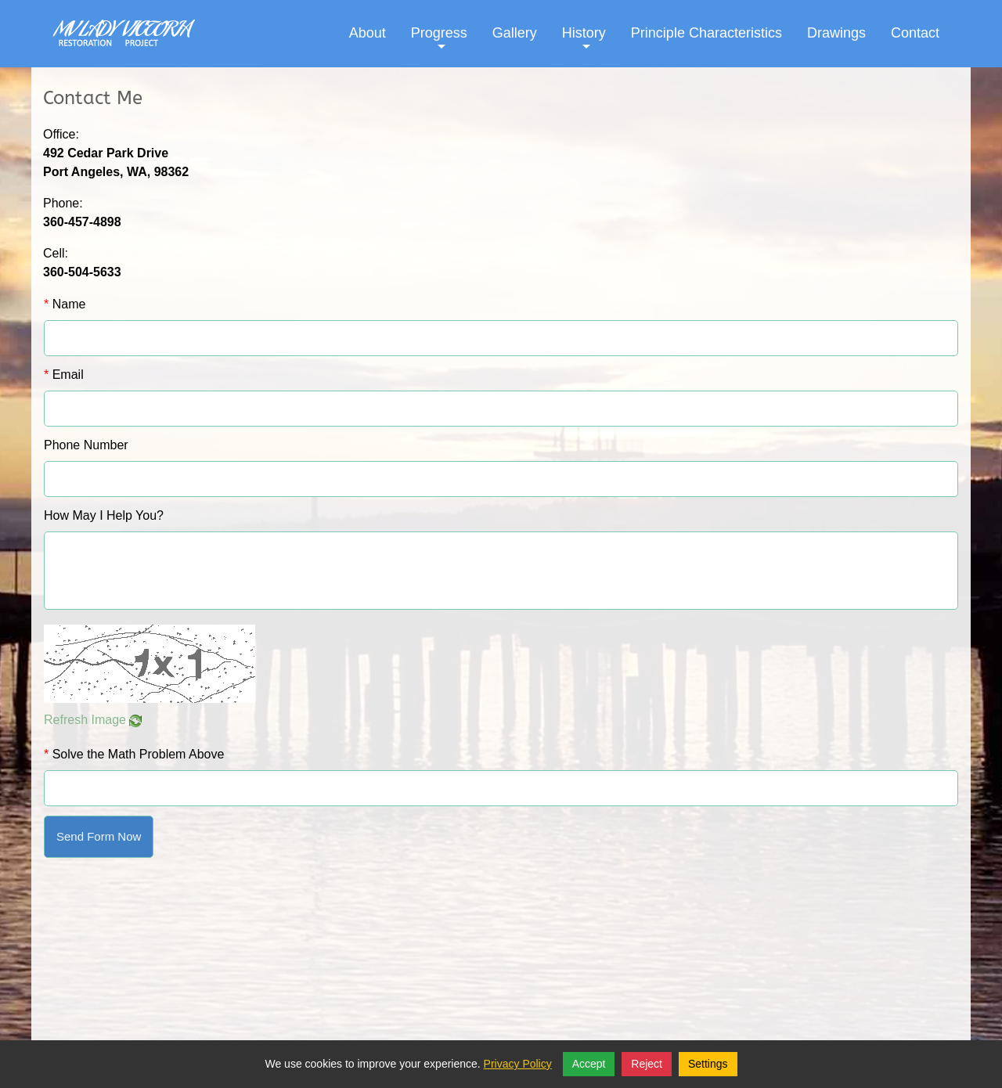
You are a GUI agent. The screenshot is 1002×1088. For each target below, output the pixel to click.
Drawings (836, 33)
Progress (439, 44)
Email (64, 374)
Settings (708, 1063)
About (367, 33)
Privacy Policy (518, 1063)
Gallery (514, 33)
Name (64, 304)
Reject (646, 1063)
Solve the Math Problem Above (134, 754)
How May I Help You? (104, 515)
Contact (915, 33)
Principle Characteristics (706, 33)
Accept (589, 1063)
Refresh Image (93, 719)
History (584, 44)
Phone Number (86, 445)
